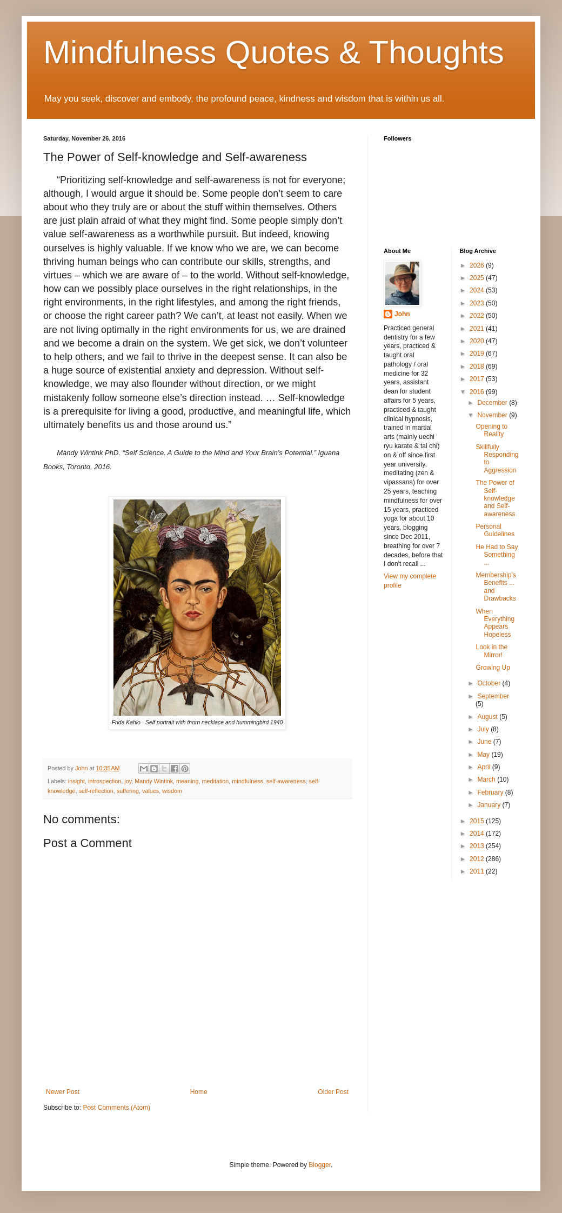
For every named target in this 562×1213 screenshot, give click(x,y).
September (493, 696)
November (493, 415)
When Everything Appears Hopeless (495, 623)
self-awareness (286, 781)
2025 (478, 278)
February (491, 792)
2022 (478, 315)
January (489, 805)
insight (76, 781)
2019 (478, 353)
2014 (478, 833)
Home (199, 1092)
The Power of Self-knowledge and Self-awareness (495, 498)
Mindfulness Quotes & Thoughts (273, 52)
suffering (128, 791)
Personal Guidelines (495, 530)
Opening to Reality (491, 430)
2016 (478, 392)
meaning (187, 781)
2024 (478, 290)
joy (127, 781)
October (489, 683)
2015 (478, 821)
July (484, 729)
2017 (478, 379)
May (484, 754)
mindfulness (247, 781)
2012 (478, 859)
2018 (478, 366)
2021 (478, 328)
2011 (478, 871)
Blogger (320, 1165)
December (493, 402)
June (485, 741)
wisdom (172, 791)
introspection (104, 781)
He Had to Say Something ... (497, 554)
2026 (478, 265)
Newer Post (62, 1092)
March (487, 779)
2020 (478, 341)
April (484, 767)
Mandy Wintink (154, 781)
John (402, 314)
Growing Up (493, 667)
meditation (215, 781)
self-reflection (96, 791)
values (150, 791)
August (488, 717)
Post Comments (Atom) (116, 1107)
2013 (478, 846)
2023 (478, 303)
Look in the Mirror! (491, 650)
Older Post (333, 1092)
